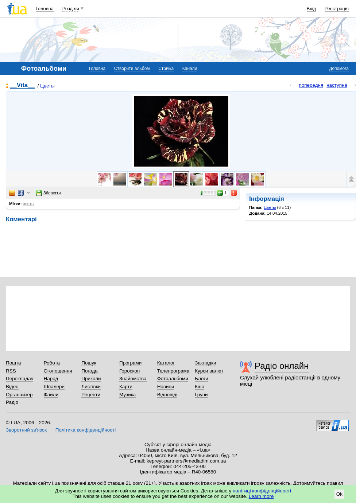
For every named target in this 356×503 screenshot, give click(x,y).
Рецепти (90, 394)
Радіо (12, 402)
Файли (51, 394)
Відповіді (167, 394)
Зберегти (48, 193)
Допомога (339, 68)
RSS (11, 371)
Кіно (199, 386)
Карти (125, 386)
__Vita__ (22, 85)
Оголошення (58, 371)
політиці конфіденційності (262, 491)
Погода (89, 371)
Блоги (201, 378)
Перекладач (19, 378)
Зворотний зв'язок (26, 430)
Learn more (261, 496)
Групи (201, 394)
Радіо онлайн (282, 366)
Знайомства (133, 378)
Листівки (91, 386)
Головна (45, 8)
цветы (29, 204)
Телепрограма (173, 371)
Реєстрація (337, 8)
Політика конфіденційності (85, 430)
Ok (339, 494)
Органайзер (19, 394)
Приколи (91, 378)
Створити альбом (132, 68)
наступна (336, 85)
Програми (130, 363)
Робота (52, 363)
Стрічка (166, 68)
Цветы (47, 86)
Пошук (88, 363)
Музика (127, 394)
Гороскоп (129, 371)
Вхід (311, 8)
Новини (165, 386)
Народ (51, 378)
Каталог (166, 363)
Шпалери (54, 386)
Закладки (205, 363)
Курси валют (209, 371)
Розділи (70, 8)
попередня (311, 85)
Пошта (13, 363)
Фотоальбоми (172, 378)
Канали (189, 68)
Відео (12, 386)
